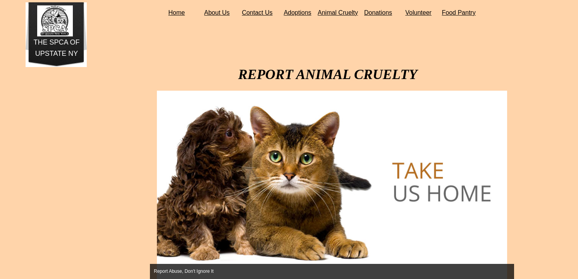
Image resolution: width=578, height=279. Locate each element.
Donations (378, 12)
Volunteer (418, 12)
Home (177, 12)
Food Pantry (459, 12)
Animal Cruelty (338, 12)
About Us (217, 12)
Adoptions (297, 12)
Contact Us (257, 12)
